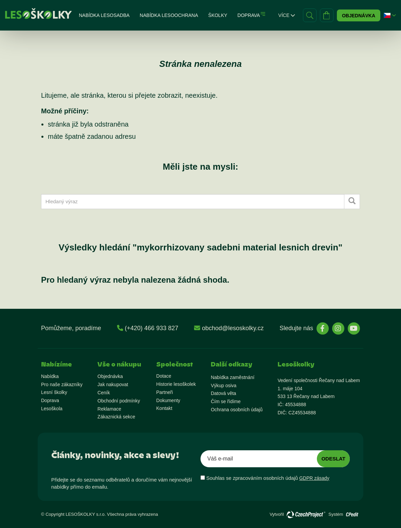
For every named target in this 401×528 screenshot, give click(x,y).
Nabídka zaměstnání (232, 377)
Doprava (248, 15)
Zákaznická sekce (116, 416)
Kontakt (164, 408)
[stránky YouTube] (354, 328)
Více (286, 15)
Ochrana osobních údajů (237, 409)
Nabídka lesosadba (104, 15)
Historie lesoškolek (176, 384)
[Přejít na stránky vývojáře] (306, 514)
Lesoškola (51, 408)
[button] (387, 15)
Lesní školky (54, 392)
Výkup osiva (223, 385)
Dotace (163, 376)
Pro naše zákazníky (61, 384)
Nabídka (50, 376)
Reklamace (109, 409)
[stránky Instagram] (338, 328)
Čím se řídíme (226, 401)
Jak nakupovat (112, 384)
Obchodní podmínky (118, 400)
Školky (217, 15)
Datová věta (223, 393)
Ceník (103, 392)
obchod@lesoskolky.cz (233, 328)
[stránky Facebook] (323, 328)
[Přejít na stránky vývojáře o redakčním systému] (352, 512)
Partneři (164, 392)
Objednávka (358, 15)
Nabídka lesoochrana (169, 15)
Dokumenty (168, 400)
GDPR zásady (314, 478)
